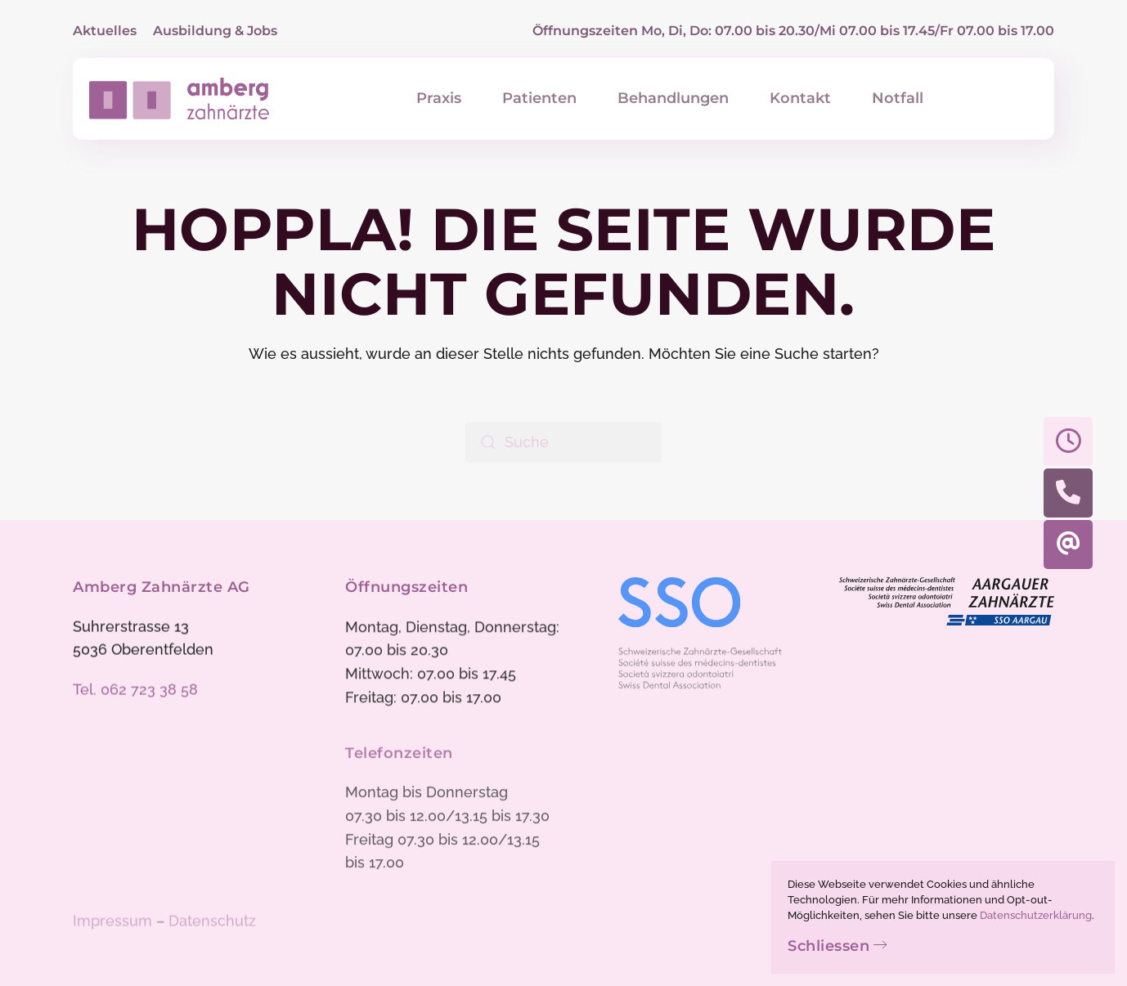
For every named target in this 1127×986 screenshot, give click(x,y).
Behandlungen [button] (673, 98)
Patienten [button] (539, 98)
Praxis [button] (438, 98)
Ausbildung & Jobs (215, 30)
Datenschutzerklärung (1036, 915)
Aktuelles (105, 30)
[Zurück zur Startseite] (179, 99)
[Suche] (563, 442)
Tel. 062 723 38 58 (135, 691)
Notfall (897, 98)
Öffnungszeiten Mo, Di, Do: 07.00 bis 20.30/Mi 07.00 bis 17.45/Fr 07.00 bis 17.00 (793, 30)
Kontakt (800, 98)
